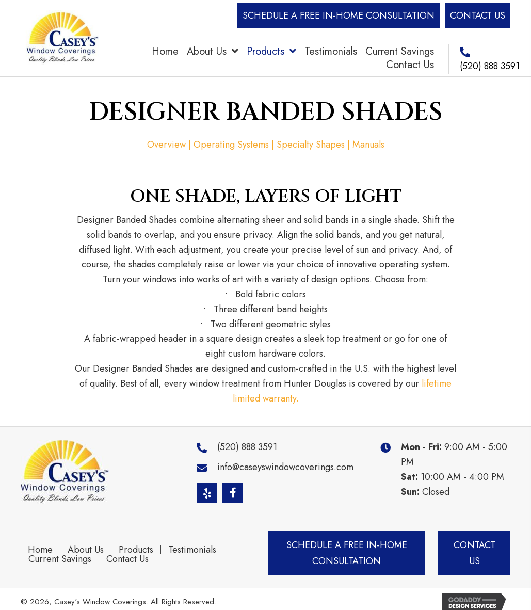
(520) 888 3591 (490, 66)
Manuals (368, 144)
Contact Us (127, 559)
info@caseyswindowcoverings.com (285, 467)
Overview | (170, 144)
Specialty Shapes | (314, 144)
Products (136, 549)
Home (40, 549)
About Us (86, 549)
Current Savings (59, 559)
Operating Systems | (235, 144)
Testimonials (192, 549)
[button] (338, 15)
